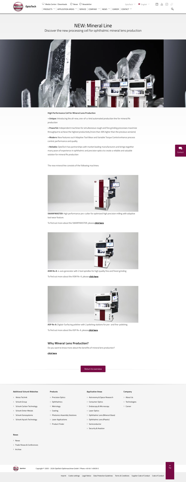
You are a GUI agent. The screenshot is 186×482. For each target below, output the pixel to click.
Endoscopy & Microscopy (99, 408)
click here (99, 225)
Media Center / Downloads (54, 4)
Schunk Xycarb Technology (26, 422)
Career (128, 408)
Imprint (63, 478)
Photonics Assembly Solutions (64, 417)
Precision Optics (58, 400)
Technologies (131, 404)
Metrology (56, 408)
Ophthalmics (57, 404)
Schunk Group (21, 404)
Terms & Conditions (122, 478)
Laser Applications (59, 422)
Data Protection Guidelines (103, 478)
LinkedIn (156, 4)
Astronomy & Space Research (101, 400)
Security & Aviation (96, 431)
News (74, 4)
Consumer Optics (96, 404)
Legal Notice (86, 478)
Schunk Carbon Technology (26, 408)
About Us (129, 400)
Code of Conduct (158, 478)
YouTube (161, 4)
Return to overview (93, 371)
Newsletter (85, 4)
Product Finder (58, 426)
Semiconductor (95, 426)
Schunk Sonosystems (24, 417)
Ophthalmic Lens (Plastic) (99, 422)
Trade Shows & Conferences (26, 447)
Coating (55, 413)
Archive (18, 452)
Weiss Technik (21, 400)
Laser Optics (94, 413)
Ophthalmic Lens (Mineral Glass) (102, 417)
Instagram (166, 4)
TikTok (171, 4)
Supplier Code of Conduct (140, 478)
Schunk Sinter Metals (24, 413)
